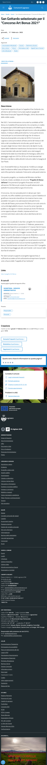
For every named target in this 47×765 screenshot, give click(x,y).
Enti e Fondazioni (6, 449)
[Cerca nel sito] (42, 8)
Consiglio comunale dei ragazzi (10, 516)
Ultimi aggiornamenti (7, 680)
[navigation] (3, 8)
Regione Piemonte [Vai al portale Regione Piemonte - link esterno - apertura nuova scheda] (7, 2)
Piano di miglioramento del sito (10, 650)
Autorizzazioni (5, 475)
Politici (3, 455)
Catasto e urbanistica (7, 478)
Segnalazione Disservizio (8, 658)
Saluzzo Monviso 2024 (7, 726)
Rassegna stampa (6, 524)
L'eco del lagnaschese (7, 538)
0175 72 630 (7, 581)
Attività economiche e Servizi (9, 567)
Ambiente (4, 467)
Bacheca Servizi (5, 664)
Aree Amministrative (7, 441)
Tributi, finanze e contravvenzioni (10, 498)
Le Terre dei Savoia (6, 723)
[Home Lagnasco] (18, 8)
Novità (7, 14)
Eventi (3, 553)
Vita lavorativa (5, 503)
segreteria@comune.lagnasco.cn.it (16, 299)
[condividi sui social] (5, 38)
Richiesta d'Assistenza (7, 661)
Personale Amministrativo (8, 452)
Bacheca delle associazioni (8, 535)
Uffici (2, 444)
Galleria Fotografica (6, 562)
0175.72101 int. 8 (14, 297)
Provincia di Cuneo (6, 698)
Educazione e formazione (8, 484)
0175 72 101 (7, 579)
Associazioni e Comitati (7, 570)
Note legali (4, 672)
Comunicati (4, 541)
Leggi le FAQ (4, 652)
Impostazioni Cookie (7, 675)
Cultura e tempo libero (7, 481)
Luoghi (3, 556)
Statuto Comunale (6, 666)
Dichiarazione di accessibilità (9, 647)
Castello (3, 519)
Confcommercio (5, 729)
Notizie (3, 513)
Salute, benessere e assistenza (10, 495)
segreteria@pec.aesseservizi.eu (13, 636)
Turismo (3, 501)
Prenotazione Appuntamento (9, 655)
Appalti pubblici (5, 473)
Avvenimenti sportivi (7, 521)
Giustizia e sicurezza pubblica (9, 487)
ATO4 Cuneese (5, 712)
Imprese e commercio (7, 489)
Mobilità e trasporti (6, 492)
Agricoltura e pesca (6, 464)
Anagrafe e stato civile (7, 470)
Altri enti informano (6, 530)
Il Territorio (4, 559)
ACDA (2, 709)
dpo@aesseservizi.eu (11, 633)
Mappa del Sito (5, 686)
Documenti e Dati (6, 446)
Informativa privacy (6, 669)
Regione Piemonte (6, 696)
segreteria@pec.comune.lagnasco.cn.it (16, 588)
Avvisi (12, 14)
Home (2, 14)
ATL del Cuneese (6, 721)
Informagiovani (5, 532)
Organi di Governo (6, 438)
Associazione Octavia (7, 718)
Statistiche (4, 683)
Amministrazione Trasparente (9, 644)
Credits (3, 678)
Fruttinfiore (4, 704)
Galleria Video (5, 564)
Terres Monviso (5, 715)
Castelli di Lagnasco (6, 701)
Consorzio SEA (5, 707)
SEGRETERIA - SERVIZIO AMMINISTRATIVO (12, 289)
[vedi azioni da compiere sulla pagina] (14, 38)
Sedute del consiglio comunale (10, 527)
